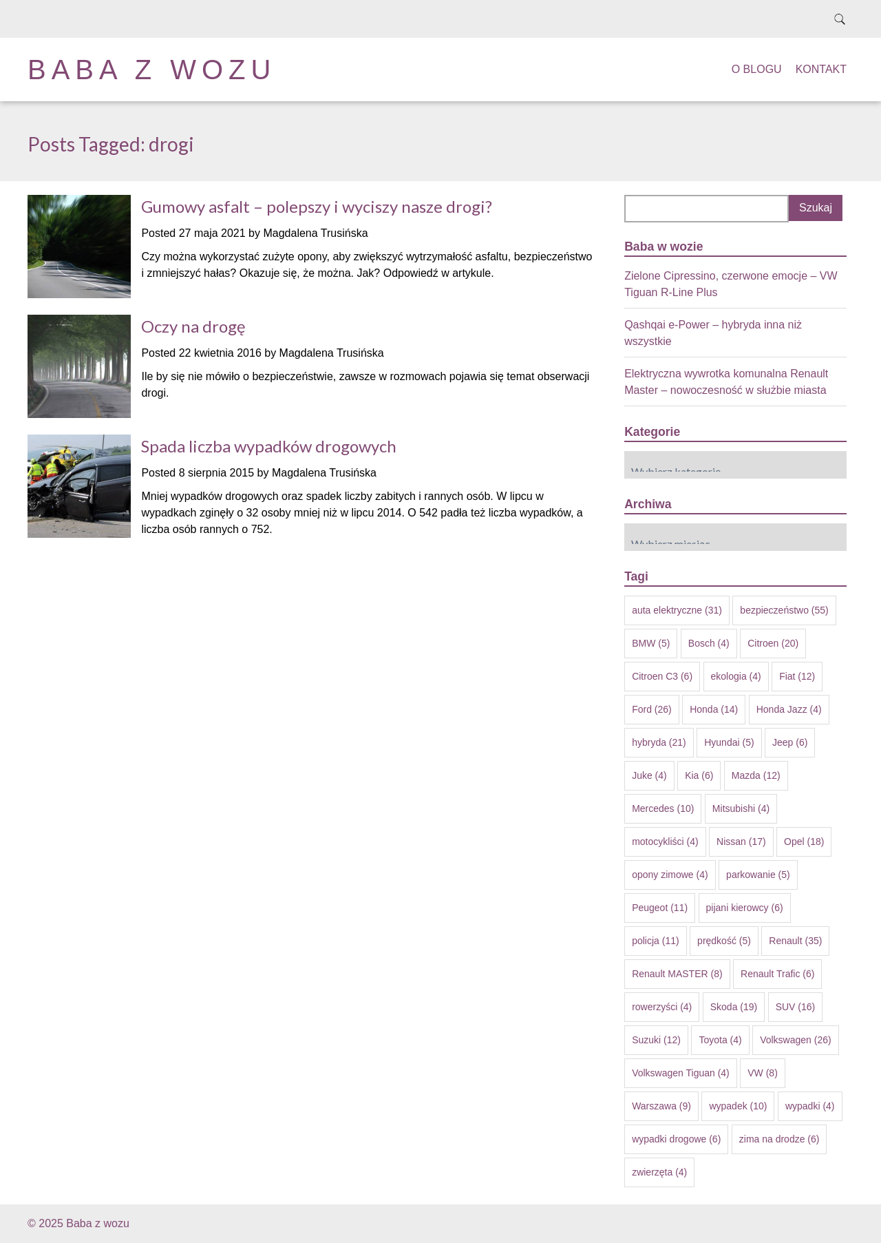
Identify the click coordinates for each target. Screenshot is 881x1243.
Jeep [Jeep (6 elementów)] (789, 742)
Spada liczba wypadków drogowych (268, 446)
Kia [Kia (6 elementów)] (699, 775)
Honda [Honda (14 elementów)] (714, 709)
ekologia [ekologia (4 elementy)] (736, 676)
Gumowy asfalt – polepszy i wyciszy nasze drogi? (316, 206)
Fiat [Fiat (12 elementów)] (797, 676)
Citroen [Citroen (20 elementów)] (772, 643)
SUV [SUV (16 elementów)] (796, 1006)
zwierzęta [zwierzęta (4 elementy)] (659, 1172)
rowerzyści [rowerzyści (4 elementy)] (662, 1006)
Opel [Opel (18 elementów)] (804, 841)
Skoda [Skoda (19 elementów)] (734, 1006)
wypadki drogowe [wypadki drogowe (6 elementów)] (676, 1139)
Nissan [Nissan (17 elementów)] (741, 841)
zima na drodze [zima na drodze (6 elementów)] (779, 1139)
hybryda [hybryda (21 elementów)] (659, 742)
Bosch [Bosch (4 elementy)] (709, 643)
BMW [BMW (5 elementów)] (651, 643)
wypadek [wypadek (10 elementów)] (738, 1105)
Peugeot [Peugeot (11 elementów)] (660, 907)
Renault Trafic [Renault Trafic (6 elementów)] (777, 973)
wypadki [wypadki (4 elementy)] (810, 1105)
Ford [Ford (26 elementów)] (652, 709)
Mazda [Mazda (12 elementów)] (756, 775)
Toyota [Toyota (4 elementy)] (720, 1039)
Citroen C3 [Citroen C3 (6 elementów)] (662, 676)
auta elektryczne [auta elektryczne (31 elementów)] (677, 610)
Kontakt (821, 69)
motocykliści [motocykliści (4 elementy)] (665, 841)
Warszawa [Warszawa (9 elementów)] (661, 1105)
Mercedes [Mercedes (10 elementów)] (663, 808)
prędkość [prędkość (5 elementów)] (724, 940)
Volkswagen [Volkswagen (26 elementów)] (795, 1039)
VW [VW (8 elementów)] (762, 1072)
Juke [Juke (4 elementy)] (649, 775)
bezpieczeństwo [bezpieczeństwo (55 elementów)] (784, 610)
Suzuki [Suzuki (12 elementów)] (656, 1039)
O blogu (757, 69)
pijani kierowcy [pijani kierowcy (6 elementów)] (744, 907)
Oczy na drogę (193, 326)
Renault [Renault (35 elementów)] (795, 940)
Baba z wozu (152, 69)
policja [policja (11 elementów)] (655, 940)
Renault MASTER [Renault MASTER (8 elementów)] (677, 973)
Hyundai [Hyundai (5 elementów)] (729, 742)
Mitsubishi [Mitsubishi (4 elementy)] (740, 808)
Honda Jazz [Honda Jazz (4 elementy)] (789, 709)
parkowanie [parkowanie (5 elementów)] (758, 874)
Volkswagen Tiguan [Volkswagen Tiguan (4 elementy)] (681, 1072)
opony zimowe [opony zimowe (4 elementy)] (670, 874)
